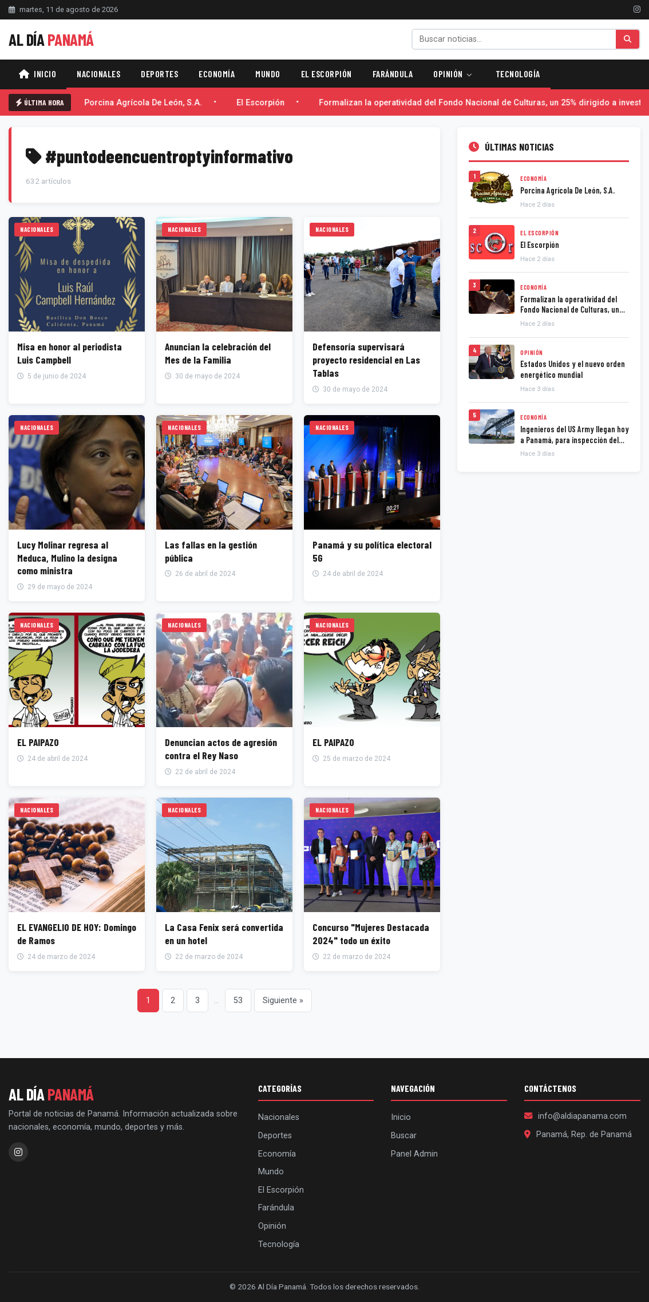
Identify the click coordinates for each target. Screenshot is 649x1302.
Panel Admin (414, 1154)
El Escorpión (326, 73)
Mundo (267, 73)
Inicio (37, 73)
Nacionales (98, 73)
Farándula (393, 73)
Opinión (453, 73)
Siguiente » (283, 1000)
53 (238, 1000)
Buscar (404, 1136)
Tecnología (518, 73)
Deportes (159, 73)
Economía (217, 73)
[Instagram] (637, 9)
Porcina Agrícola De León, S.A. (145, 103)
